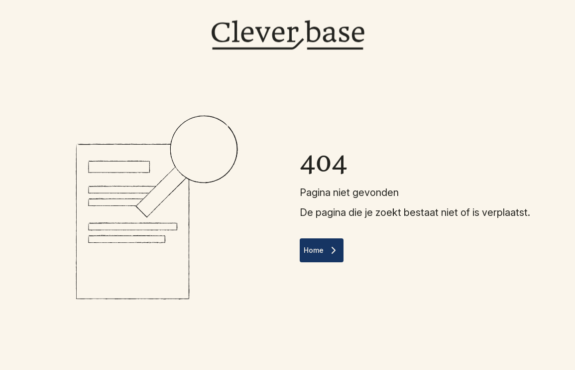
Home (322, 250)
